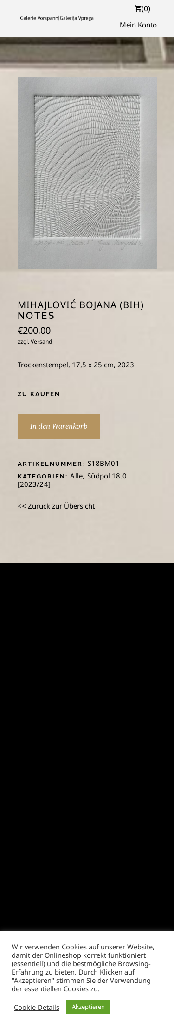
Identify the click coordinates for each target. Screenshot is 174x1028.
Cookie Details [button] (36, 1007)
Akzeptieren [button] (88, 1006)
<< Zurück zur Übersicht (56, 506)
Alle (76, 475)
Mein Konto (138, 24)
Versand (41, 341)
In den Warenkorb (59, 426)
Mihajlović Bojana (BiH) (81, 305)
